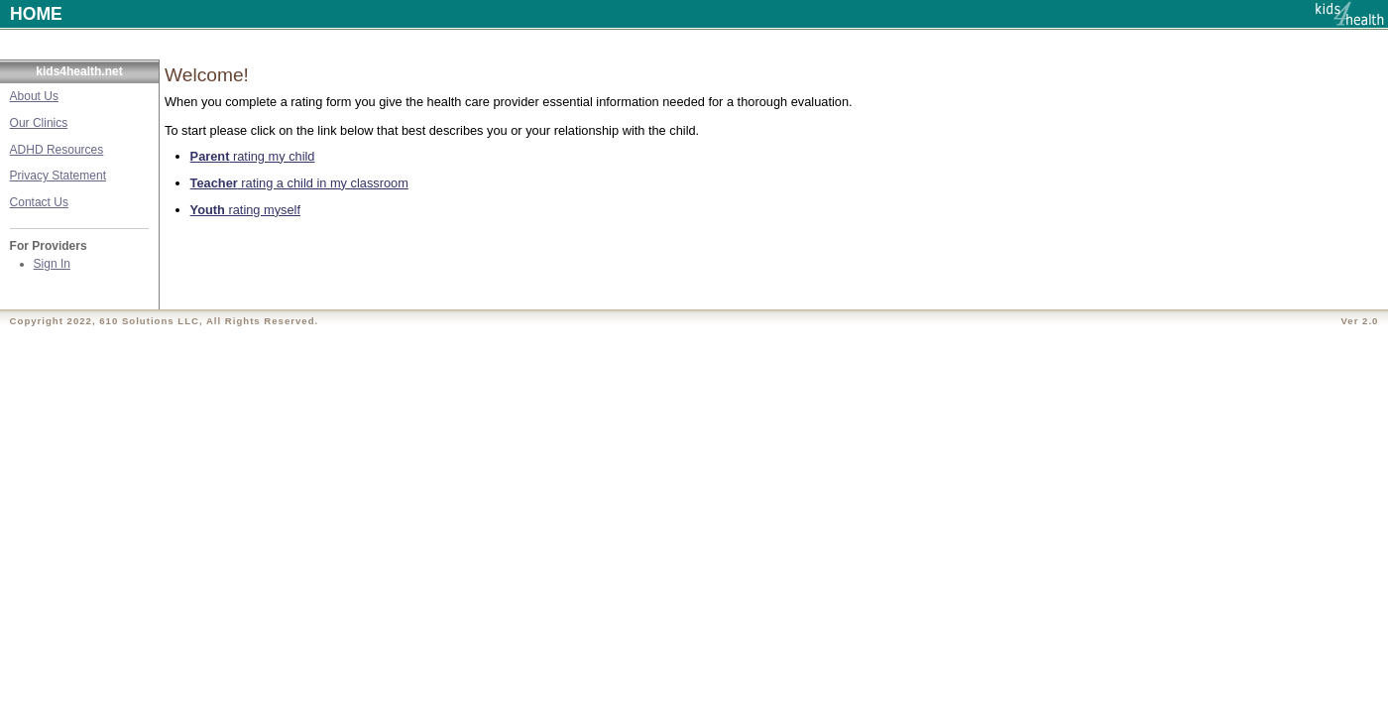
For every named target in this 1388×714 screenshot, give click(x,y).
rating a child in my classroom (299, 183)
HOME (36, 14)
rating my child (252, 156)
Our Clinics (39, 123)
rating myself (245, 209)
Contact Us (39, 202)
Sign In (52, 264)
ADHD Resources (57, 150)
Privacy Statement (58, 175)
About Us (34, 96)
